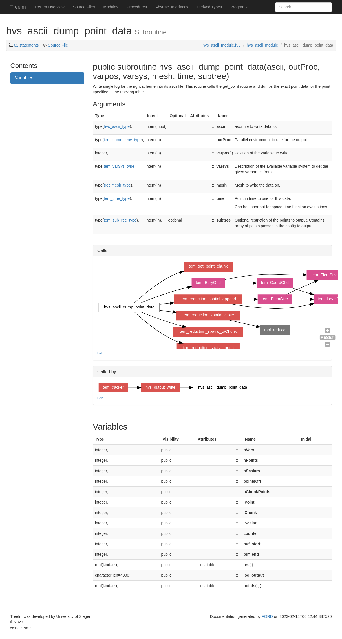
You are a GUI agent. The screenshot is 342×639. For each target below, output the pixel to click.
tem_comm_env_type (123, 139)
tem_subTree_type (120, 220)
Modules (110, 7)
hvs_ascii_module (262, 45)
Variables (24, 77)
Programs (239, 7)
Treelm (18, 7)
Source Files (84, 7)
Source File (57, 45)
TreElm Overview (49, 7)
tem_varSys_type (119, 166)
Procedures (137, 7)
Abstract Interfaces (171, 7)
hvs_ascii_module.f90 (222, 45)
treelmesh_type (117, 185)
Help (100, 353)
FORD (267, 616)
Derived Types (209, 7)
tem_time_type (117, 198)
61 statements (26, 45)
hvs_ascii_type (117, 126)
